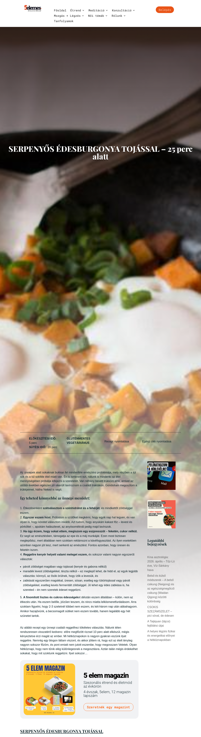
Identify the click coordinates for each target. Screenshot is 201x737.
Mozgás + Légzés (67, 15)
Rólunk (117, 15)
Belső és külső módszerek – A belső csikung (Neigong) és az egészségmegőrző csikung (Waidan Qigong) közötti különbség (160, 588)
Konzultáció (122, 10)
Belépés (165, 10)
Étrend (75, 10)
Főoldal (60, 10)
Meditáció (96, 10)
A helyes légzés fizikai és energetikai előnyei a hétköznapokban (161, 635)
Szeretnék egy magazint (108, 707)
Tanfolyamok (64, 21)
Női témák (96, 15)
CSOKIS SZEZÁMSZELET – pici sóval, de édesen (160, 611)
